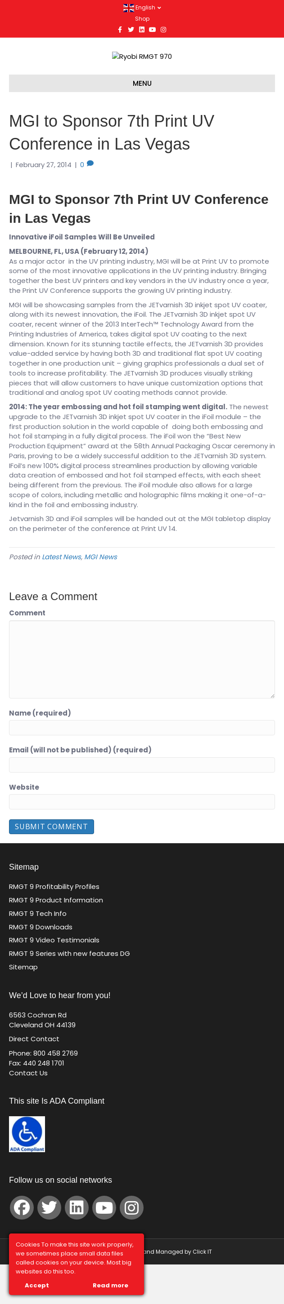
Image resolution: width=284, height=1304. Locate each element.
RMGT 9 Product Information (56, 939)
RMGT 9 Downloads (40, 966)
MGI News (100, 596)
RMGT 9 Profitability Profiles (54, 926)
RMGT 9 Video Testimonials (54, 979)
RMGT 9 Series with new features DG (69, 993)
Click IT (202, 1291)
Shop (142, 18)
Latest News (61, 596)
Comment (27, 652)
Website (24, 826)
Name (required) (40, 752)
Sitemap (23, 1006)
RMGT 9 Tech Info (38, 953)
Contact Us (28, 1112)
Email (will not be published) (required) (80, 789)
